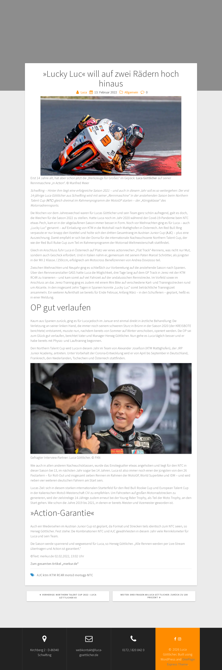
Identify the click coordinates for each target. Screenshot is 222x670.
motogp (80, 575)
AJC (169, 233)
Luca (83, 92)
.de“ (76, 564)
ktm (46, 575)
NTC (50, 200)
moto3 (69, 575)
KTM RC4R (56, 575)
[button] (111, 135)
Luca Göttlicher (146, 178)
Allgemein (131, 92)
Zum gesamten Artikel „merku (51, 564)
